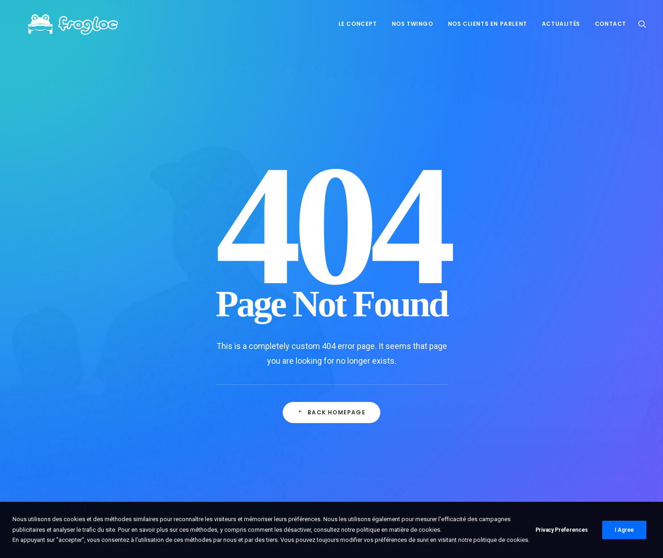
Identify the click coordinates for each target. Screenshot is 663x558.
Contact (610, 24)
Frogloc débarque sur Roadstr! (256, 405)
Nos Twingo (412, 24)
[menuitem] (358, 24)
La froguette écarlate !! (244, 450)
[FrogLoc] (65, 23)
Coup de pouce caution (245, 428)
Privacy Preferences (561, 530)
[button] (642, 24)
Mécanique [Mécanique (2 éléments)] (546, 407)
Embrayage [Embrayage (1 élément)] (504, 407)
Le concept (357, 24)
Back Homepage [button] (331, 299)
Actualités (561, 24)
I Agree (624, 530)
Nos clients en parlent (487, 24)
